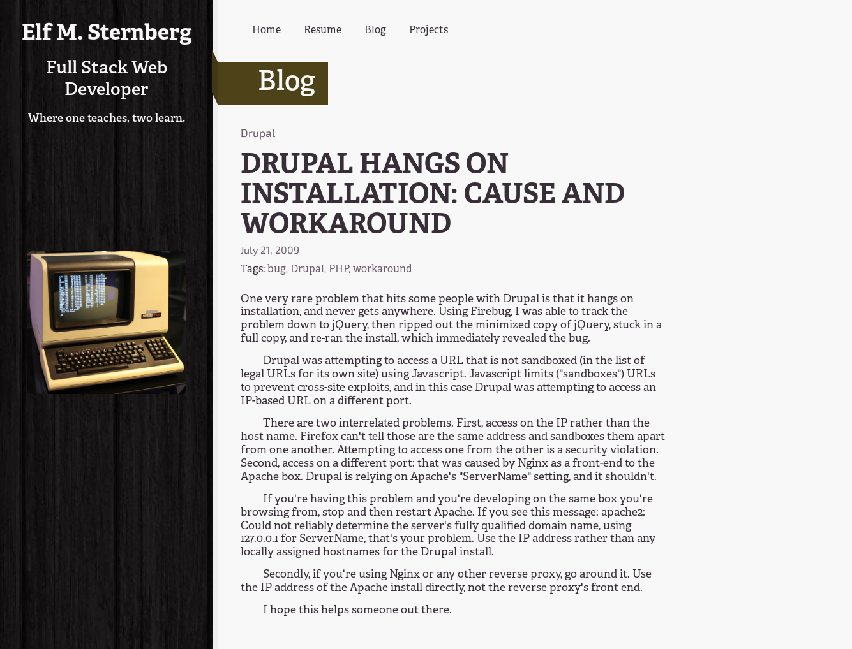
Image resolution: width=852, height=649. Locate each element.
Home (266, 30)
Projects (428, 30)
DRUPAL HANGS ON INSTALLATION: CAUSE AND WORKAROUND (433, 196)
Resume (322, 30)
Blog (375, 30)
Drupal (521, 299)
